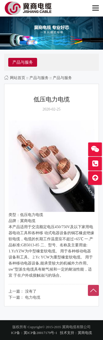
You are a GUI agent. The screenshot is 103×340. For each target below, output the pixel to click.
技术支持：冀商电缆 (76, 333)
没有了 (31, 291)
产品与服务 (39, 78)
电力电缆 (32, 297)
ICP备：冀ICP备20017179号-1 (34, 333)
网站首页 (17, 78)
